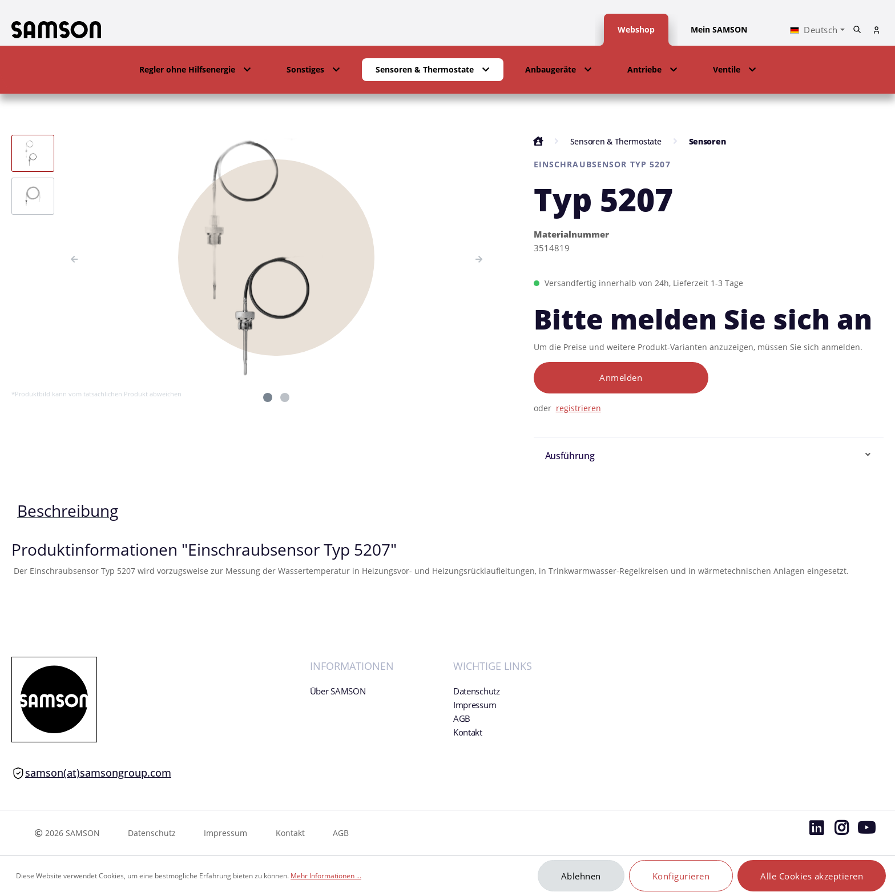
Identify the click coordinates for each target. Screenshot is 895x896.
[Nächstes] (478, 257)
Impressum (474, 704)
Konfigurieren (681, 876)
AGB (461, 718)
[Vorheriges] (74, 257)
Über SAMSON (338, 691)
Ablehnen (581, 876)
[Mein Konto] (877, 30)
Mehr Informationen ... (326, 876)
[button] (195, 69)
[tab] (67, 510)
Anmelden (620, 377)
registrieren (578, 408)
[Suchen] (857, 29)
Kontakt (467, 732)
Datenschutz (476, 691)
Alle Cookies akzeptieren (811, 876)
